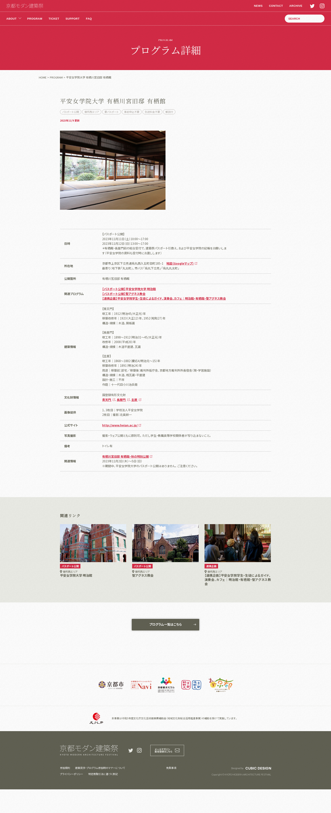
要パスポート (111, 112)
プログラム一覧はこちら (165, 647)
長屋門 (121, 422)
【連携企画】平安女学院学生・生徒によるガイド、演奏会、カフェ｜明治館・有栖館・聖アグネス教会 (164, 321)
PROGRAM (34, 18)
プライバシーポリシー (71, 797)
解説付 (169, 112)
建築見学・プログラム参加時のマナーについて (100, 791)
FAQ (89, 18)
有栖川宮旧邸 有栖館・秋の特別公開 (125, 479)
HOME (42, 77)
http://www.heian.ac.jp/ (120, 447)
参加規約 (65, 791)
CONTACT (275, 5)
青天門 (107, 422)
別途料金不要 (152, 112)
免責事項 (171, 791)
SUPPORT (72, 18)
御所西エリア (91, 112)
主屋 (134, 422)
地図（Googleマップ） (180, 286)
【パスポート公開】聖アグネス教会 (123, 316)
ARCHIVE (295, 5)
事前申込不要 (131, 112)
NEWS (257, 5)
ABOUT (11, 18)
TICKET (54, 18)
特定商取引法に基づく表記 (103, 797)
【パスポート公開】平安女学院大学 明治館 (129, 311)
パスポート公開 (70, 112)
